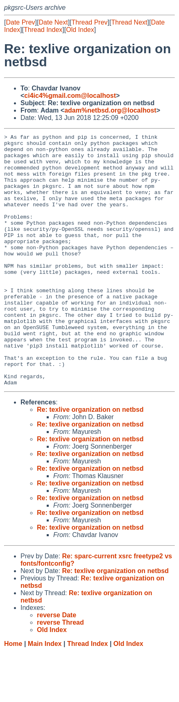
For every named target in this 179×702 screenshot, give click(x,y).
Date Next (53, 22)
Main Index (45, 694)
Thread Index (43, 29)
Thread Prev (90, 22)
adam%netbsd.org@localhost (110, 110)
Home (13, 694)
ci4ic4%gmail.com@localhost (70, 95)
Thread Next (129, 22)
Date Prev (20, 22)
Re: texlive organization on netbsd (90, 459)
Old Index (80, 29)
